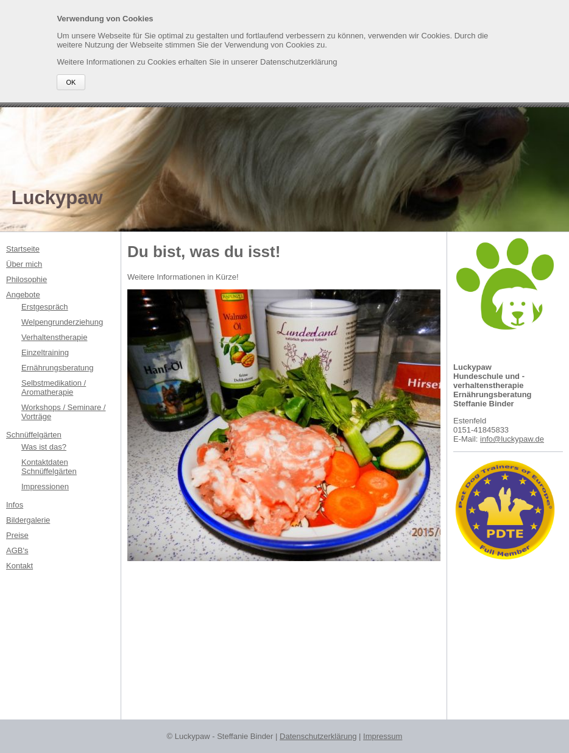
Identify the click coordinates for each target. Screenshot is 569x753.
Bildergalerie (28, 520)
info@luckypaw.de (512, 439)
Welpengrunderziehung (62, 322)
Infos (14, 504)
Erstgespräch (44, 306)
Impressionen (45, 486)
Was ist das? (43, 446)
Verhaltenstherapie (54, 337)
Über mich (24, 264)
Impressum (382, 736)
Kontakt (19, 565)
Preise (17, 535)
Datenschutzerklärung (318, 736)
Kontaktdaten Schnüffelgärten (49, 467)
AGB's (17, 550)
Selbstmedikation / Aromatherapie (53, 387)
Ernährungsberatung (57, 367)
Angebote (23, 294)
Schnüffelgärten (34, 434)
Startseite (23, 248)
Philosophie (26, 279)
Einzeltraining (45, 352)
